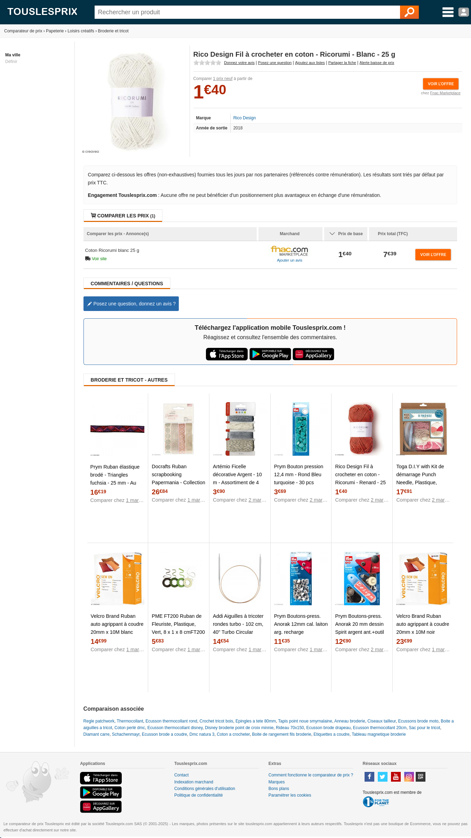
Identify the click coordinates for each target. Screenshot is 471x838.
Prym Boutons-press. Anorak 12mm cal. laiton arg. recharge (301, 624)
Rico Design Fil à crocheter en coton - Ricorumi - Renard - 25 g (360, 478)
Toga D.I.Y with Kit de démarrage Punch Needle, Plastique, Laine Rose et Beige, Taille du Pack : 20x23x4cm (420, 486)
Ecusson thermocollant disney (175, 727)
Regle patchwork (98, 721)
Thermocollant (130, 721)
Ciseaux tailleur (381, 721)
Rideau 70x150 (290, 727)
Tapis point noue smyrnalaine (305, 721)
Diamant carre (96, 734)
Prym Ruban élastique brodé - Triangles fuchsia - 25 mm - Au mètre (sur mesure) (115, 479)
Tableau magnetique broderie (379, 734)
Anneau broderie (349, 721)
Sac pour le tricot (424, 727)
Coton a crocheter (233, 734)
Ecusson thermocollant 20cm (380, 727)
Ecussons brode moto (418, 721)
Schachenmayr (125, 734)
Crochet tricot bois (216, 721)
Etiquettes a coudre (331, 734)
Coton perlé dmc (129, 727)
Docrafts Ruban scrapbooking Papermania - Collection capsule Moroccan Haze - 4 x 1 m (178, 482)
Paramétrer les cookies (290, 795)
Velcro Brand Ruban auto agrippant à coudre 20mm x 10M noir (422, 624)
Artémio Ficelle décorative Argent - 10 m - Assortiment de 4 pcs (237, 478)
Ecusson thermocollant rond (171, 721)
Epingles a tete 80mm (256, 721)
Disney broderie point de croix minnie (239, 727)
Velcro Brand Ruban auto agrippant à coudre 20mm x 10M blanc (117, 624)
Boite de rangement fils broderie (281, 734)
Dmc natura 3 (201, 734)
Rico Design (244, 117)
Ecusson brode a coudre (164, 734)
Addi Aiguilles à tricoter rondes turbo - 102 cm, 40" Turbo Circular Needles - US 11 (238, 628)
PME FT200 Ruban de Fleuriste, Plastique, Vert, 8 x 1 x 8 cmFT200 (178, 624)
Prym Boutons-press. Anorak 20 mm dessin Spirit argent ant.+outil (359, 624)
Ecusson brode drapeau (328, 727)
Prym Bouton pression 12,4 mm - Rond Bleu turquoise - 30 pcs (299, 474)
